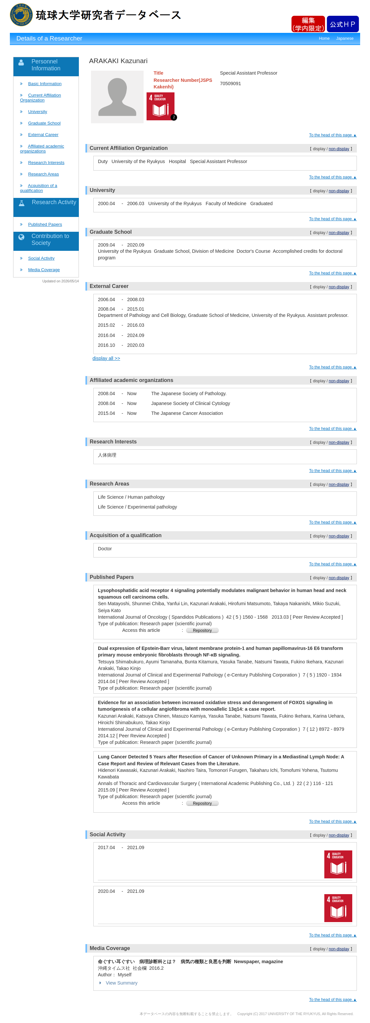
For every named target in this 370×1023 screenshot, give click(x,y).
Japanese (345, 38)
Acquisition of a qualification (38, 188)
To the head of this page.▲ (333, 135)
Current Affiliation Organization (40, 98)
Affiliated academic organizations (42, 149)
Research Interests (46, 162)
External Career (43, 134)
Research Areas (43, 174)
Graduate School (44, 123)
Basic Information (45, 83)
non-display (339, 149)
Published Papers (45, 224)
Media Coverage (44, 269)
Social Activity (41, 258)
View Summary (118, 983)
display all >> (106, 358)
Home (324, 38)
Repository (202, 630)
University (37, 111)
